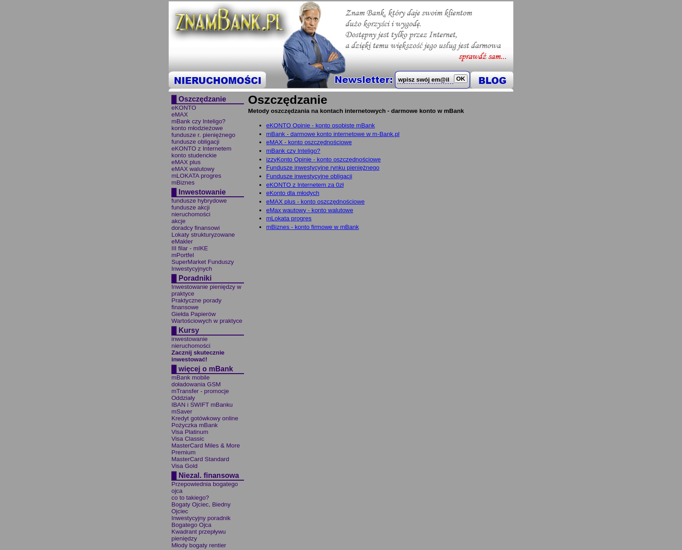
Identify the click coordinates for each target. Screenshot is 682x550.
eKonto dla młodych (292, 193)
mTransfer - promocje (200, 391)
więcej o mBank (206, 369)
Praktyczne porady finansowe (196, 304)
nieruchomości (190, 214)
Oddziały (183, 397)
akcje (178, 221)
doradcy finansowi (195, 227)
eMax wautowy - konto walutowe (309, 210)
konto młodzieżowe (197, 128)
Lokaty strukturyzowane (203, 234)
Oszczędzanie (202, 99)
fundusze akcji (190, 207)
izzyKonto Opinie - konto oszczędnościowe (323, 159)
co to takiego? (190, 497)
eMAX (179, 114)
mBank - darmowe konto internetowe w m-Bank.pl (332, 134)
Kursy (189, 330)
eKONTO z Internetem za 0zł (305, 184)
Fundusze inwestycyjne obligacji (309, 176)
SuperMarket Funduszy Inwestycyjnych (202, 265)
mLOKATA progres (196, 175)
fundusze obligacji (195, 141)
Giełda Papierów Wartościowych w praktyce (207, 317)
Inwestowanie (202, 192)
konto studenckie (194, 155)
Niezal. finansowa (209, 475)
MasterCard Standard (200, 459)
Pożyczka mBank (194, 425)
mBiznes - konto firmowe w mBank (312, 227)
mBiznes (183, 182)
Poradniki (195, 278)
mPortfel (182, 255)
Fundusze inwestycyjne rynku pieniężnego (323, 167)
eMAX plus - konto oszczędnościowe (315, 201)
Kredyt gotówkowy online (204, 418)
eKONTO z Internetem (201, 148)
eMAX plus (185, 162)
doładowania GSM (196, 384)
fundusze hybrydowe (199, 200)
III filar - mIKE (189, 248)
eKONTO (183, 107)
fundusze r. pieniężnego (203, 134)
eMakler (182, 241)
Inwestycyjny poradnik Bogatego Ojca (200, 521)
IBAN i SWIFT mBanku (202, 404)
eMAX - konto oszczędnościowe (309, 142)
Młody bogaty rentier (198, 545)
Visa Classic (187, 438)
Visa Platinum (189, 431)
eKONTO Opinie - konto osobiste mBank (320, 125)
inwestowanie (189, 339)
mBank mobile (190, 377)
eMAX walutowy (192, 168)
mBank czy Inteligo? (198, 121)
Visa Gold (184, 465)
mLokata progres (289, 218)
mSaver (181, 411)
